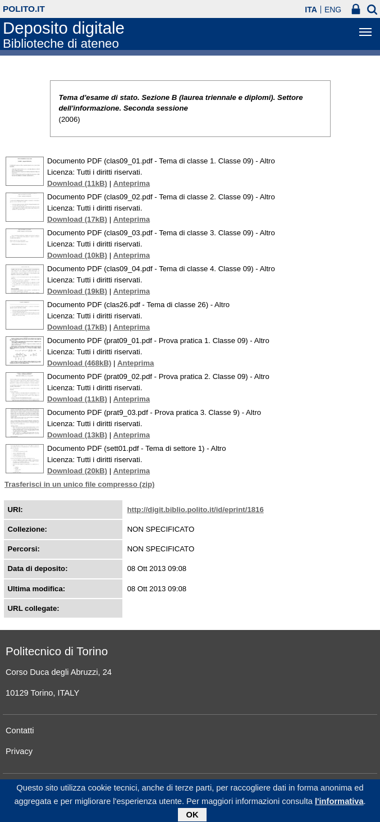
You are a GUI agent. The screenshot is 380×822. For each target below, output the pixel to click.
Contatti (20, 730)
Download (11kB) (77, 183)
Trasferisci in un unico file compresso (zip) (79, 484)
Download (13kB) (77, 435)
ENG (332, 9)
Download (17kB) (77, 219)
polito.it (24, 8)
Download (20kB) (77, 471)
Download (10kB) (77, 255)
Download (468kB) (79, 363)
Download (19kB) (77, 291)
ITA (311, 9)
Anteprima (131, 183)
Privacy (19, 751)
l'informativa (339, 803)
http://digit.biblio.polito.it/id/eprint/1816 (195, 509)
